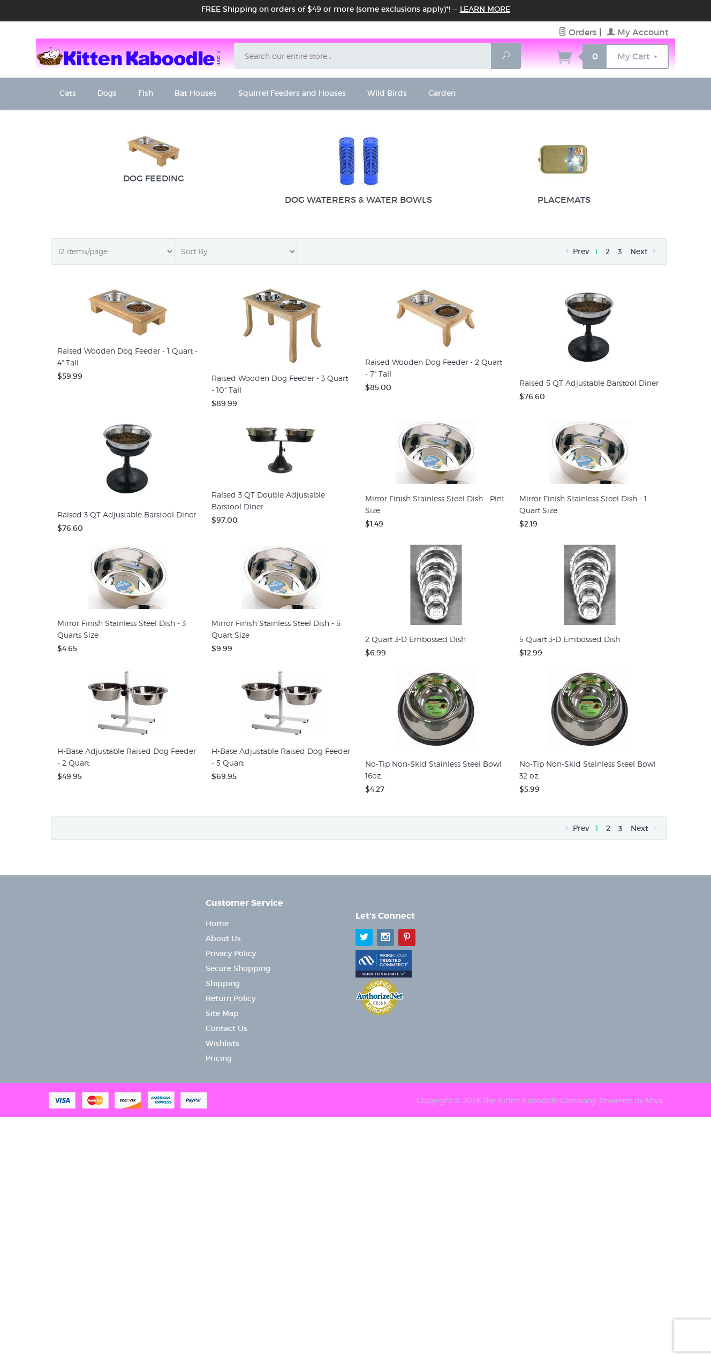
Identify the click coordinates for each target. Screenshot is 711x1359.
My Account (638, 32)
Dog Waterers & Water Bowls (358, 170)
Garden (442, 93)
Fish (145, 93)
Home (217, 923)
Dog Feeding (153, 159)
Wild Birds (387, 93)
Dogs (107, 93)
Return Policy (230, 998)
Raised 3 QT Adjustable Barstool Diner (126, 514)
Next (643, 251)
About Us (223, 938)
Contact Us (226, 1028)
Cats (67, 93)
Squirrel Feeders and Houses (292, 93)
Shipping (223, 983)
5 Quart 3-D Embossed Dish (569, 639)
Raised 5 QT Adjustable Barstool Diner (589, 382)
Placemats (564, 170)
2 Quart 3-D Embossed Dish (415, 639)
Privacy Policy (231, 953)
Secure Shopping (238, 968)
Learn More (485, 9)
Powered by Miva (631, 1100)
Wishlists (222, 1043)
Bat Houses (196, 93)
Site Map (222, 1013)
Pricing (219, 1058)
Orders (577, 32)
